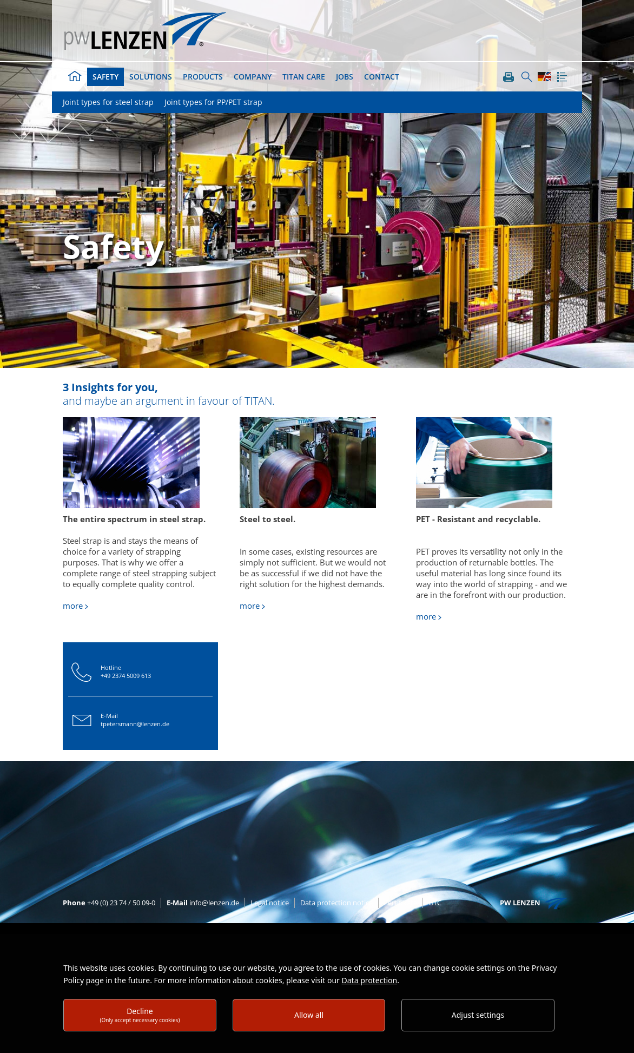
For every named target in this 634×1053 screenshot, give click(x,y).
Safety (105, 76)
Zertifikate (400, 902)
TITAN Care (303, 76)
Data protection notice (336, 902)
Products (203, 76)
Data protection (370, 980)
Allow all (308, 1015)
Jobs (344, 76)
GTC (434, 902)
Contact (381, 76)
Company (253, 76)
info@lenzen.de (203, 902)
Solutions (150, 76)
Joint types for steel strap (108, 102)
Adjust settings (478, 1015)
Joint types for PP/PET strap (213, 102)
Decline (140, 1015)
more (73, 605)
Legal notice (269, 902)
